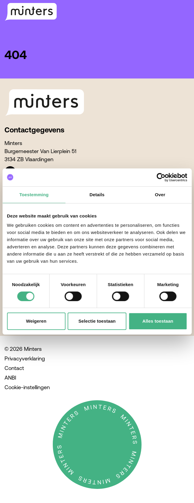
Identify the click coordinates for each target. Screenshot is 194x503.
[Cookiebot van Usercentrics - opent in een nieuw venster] (161, 177)
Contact (14, 368)
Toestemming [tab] (34, 194)
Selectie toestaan (96, 321)
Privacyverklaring (24, 358)
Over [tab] (160, 194)
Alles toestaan (157, 321)
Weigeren (36, 321)
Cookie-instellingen (27, 387)
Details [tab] (97, 194)
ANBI (10, 377)
